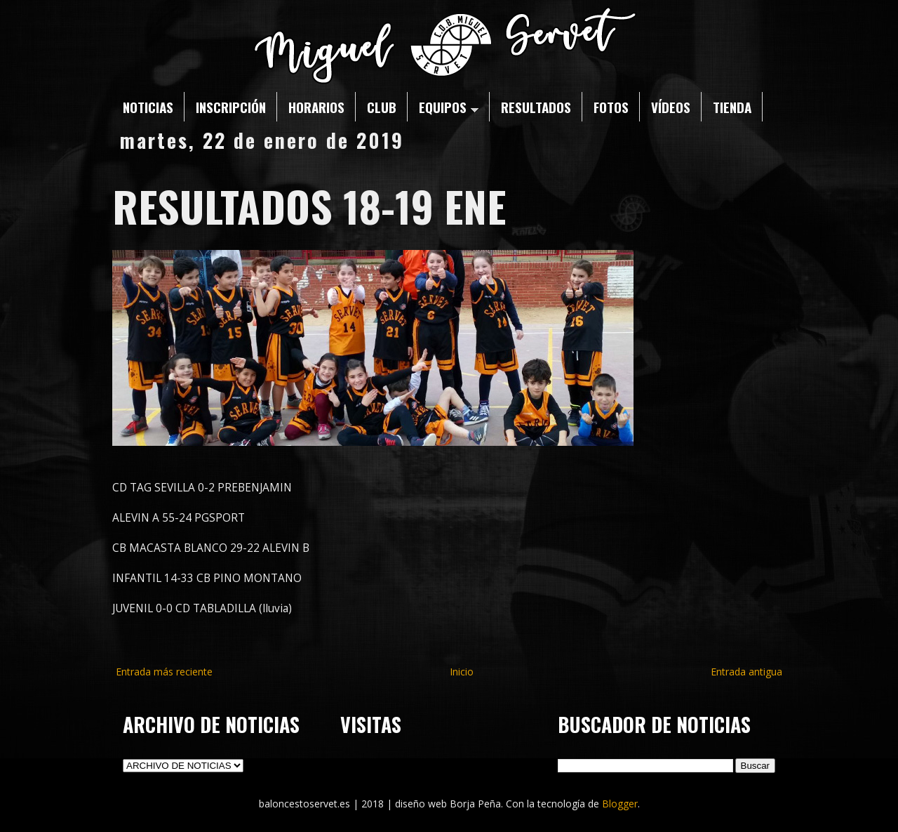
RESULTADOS (536, 107)
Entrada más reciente (164, 671)
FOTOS (611, 107)
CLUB (381, 107)
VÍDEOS (670, 107)
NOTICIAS (148, 107)
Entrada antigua (746, 671)
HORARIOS (316, 107)
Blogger (620, 803)
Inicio (462, 671)
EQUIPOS (448, 107)
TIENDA (732, 107)
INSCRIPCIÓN (231, 107)
